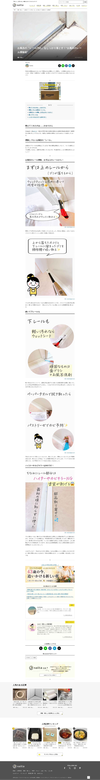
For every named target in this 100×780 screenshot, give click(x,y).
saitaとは (40, 773)
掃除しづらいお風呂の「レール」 (37, 110)
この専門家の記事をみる (68, 636)
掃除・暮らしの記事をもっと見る (50, 713)
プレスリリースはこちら (24, 777)
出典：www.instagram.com (69, 227)
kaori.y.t (35, 131)
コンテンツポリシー (45, 777)
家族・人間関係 (47, 5)
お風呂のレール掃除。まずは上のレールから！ (41, 112)
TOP (14, 9)
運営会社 (69, 777)
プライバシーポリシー (54, 777)
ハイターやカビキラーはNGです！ (37, 117)
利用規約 (38, 777)
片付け (28, 657)
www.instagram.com (79, 57)
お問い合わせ (15, 777)
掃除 (35, 657)
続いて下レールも (33, 114)
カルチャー (84, 5)
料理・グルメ (64, 5)
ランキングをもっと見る (51, 754)
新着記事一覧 (32, 773)
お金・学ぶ (72, 5)
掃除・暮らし (55, 5)
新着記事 (39, 5)
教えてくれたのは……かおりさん (37, 107)
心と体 (78, 5)
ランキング (32, 5)
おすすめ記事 (32, 777)
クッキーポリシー (63, 777)
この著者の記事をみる (68, 615)
